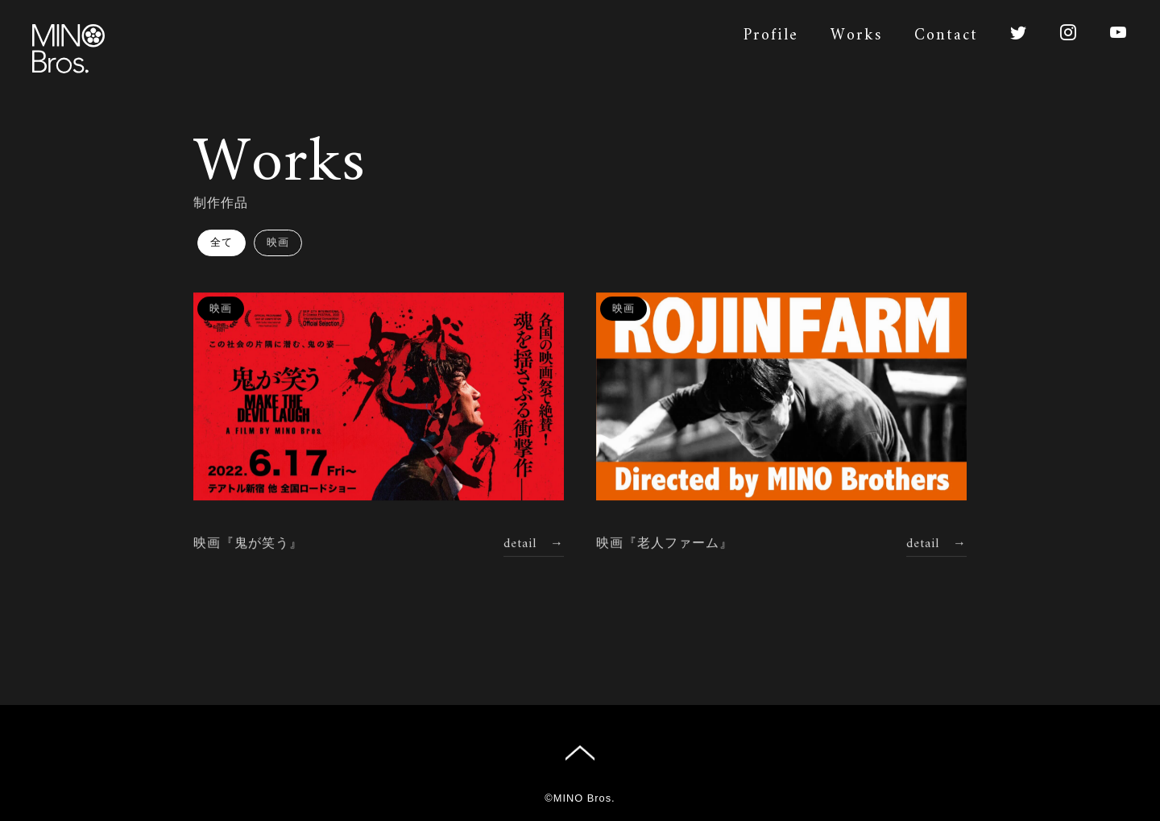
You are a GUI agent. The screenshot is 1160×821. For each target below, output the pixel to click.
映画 (278, 242)
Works (856, 36)
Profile (771, 36)
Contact (946, 36)
